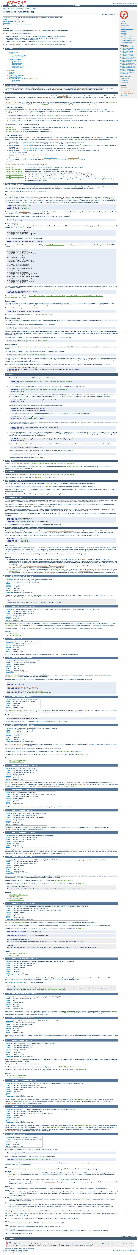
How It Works (16, 80)
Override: (8, 586)
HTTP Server (11, 8)
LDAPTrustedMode (68, 463)
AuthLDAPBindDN (125, 49)
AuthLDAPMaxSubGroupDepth (128, 64)
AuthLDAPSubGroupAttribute (127, 70)
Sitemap (135, 3)
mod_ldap (35, 39)
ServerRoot (86, 710)
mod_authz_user (126, 91)
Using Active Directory (126, 38)
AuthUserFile (33, 628)
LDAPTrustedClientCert (36, 463)
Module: (8, 590)
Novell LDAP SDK (43, 36)
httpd (63, 1179)
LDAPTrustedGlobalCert (52, 463)
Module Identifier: (8, 21)
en (114, 14)
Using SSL (123, 35)
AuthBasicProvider (43, 44)
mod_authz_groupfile (127, 93)
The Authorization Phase (19, 57)
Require (45, 104)
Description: (6, 17)
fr (117, 14)
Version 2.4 (28, 8)
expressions (16, 191)
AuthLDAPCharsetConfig (126, 52)
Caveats (14, 82)
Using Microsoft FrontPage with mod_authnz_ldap (128, 41)
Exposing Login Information (128, 36)
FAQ (125, 3)
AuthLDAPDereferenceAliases (128, 57)
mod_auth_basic (37, 30)
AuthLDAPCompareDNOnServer (128, 55)
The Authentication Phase (19, 55)
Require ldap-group (17, 63)
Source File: (6, 23)
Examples (123, 31)
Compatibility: (7, 25)
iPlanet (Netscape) (57, 36)
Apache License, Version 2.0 (20, 1252)
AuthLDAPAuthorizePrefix (126, 47)
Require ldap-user (17, 61)
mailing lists (89, 1245)
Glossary (129, 3)
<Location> (56, 569)
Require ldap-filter (17, 67)
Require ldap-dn (16, 64)
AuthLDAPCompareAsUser (127, 54)
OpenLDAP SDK (22, 36)
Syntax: (8, 581)
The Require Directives (127, 29)
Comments (124, 95)
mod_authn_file (52, 531)
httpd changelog (125, 78)
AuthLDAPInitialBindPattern (127, 63)
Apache (5, 8)
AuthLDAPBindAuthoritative (127, 48)
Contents (123, 23)
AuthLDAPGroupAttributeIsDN (128, 60)
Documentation (19, 8)
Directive (29, 576)
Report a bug (124, 82)
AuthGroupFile (73, 159)
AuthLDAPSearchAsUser (126, 69)
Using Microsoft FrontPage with (17, 78)
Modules (115, 3)
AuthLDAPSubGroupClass (127, 72)
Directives (120, 3)
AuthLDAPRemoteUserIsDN (127, 67)
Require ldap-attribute (18, 66)
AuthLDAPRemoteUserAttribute (128, 66)
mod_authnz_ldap (8, 33)
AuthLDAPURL (124, 73)
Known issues (124, 80)
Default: (8, 583)
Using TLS (123, 33)
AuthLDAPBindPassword (126, 51)
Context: (8, 585)
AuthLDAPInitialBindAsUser (127, 61)
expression (17, 364)
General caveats (125, 25)
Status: (5, 19)
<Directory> (66, 569)
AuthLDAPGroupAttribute (126, 58)
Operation (123, 27)
